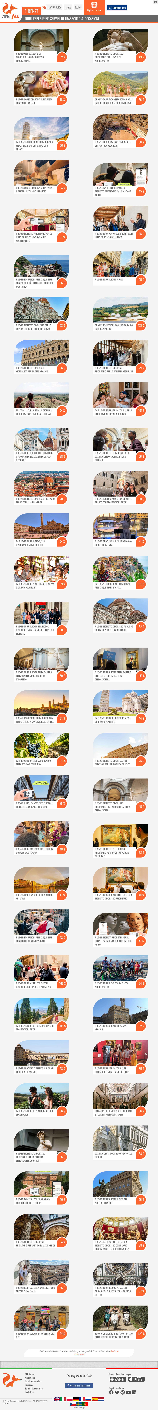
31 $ (62, 237)
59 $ (62, 675)
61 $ (62, 718)
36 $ (62, 368)
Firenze (32, 10)
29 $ (141, 368)
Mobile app (30, 1377)
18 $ (62, 99)
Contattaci (29, 1392)
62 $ (141, 1026)
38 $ (141, 1245)
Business (29, 1385)
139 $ (141, 325)
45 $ (141, 191)
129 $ (141, 1333)
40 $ (62, 1199)
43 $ (141, 57)
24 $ (141, 983)
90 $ (141, 499)
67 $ (141, 1291)
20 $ (62, 499)
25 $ (141, 279)
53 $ (62, 325)
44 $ (141, 718)
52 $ (141, 626)
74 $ (62, 410)
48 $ (62, 849)
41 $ (141, 541)
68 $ (141, 1153)
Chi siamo (29, 1374)
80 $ (62, 629)
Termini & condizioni (34, 1388)
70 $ (141, 895)
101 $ (141, 410)
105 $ (62, 1026)
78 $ (62, 803)
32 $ (62, 57)
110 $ (141, 584)
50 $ (141, 142)
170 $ (62, 760)
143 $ (141, 675)
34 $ (62, 188)
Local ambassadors (33, 1381)
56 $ (141, 99)
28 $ (62, 456)
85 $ (141, 233)
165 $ (62, 983)
